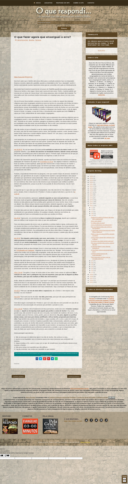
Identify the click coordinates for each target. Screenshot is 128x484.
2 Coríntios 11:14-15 (46, 161)
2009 (91, 274)
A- (124, 481)
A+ (124, 478)
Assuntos (48, 3)
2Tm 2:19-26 (18, 309)
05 (92, 264)
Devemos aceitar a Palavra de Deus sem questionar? (102, 218)
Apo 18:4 (17, 297)
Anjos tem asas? (96, 221)
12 (92, 207)
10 (92, 211)
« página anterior (18, 376)
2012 (91, 202)
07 (92, 261)
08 (92, 215)
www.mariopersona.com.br (79, 388)
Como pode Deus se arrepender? (101, 225)
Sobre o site (78, 3)
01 (92, 272)
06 (92, 263)
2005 (91, 282)
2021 (91, 184)
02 (92, 270)
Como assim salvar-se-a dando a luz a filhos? (102, 238)
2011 (91, 204)
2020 (91, 186)
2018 (91, 190)
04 (92, 266)
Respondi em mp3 (63, 3)
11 (92, 209)
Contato (90, 3)
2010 (91, 206)
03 (92, 268)
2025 (91, 176)
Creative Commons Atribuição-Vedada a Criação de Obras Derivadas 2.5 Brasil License (101, 300)
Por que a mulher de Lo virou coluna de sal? (102, 243)
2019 (91, 188)
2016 (91, 194)
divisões (31, 40)
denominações (22, 40)
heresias (38, 40)
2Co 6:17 (17, 290)
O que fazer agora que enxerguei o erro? (102, 251)
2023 (91, 180)
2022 (91, 182)
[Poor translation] (7, 455)
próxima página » (74, 376)
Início (37, 3)
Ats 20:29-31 (18, 149)
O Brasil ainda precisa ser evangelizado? (99, 254)
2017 (91, 192)
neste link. (101, 95)
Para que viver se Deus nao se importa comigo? (100, 258)
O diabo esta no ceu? (98, 223)
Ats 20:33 (17, 238)
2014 (91, 198)
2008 (91, 276)
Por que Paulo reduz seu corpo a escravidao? (101, 227)
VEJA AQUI (101, 50)
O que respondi (18, 397)
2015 (91, 196)
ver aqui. (107, 138)
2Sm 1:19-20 (18, 272)
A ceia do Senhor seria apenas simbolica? (100, 247)
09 (92, 213)
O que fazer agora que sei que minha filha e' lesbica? (103, 231)
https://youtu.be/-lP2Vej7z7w (23, 77)
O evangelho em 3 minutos (98, 297)
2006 (91, 280)
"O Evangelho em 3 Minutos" (25, 250)
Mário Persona (85, 442)
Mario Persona (30, 397)
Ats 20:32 (17, 218)
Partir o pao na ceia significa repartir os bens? (102, 234)
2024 (91, 178)
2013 (91, 200)
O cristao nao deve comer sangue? (102, 241)
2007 (91, 278)
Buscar (64, 28)
